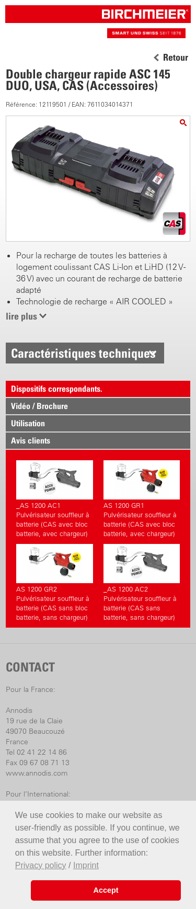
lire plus (21, 316)
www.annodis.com (36, 773)
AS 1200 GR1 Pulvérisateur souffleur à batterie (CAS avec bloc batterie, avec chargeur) (141, 499)
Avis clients (30, 440)
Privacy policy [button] (40, 865)
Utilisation (28, 423)
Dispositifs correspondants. (56, 388)
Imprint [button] (86, 865)
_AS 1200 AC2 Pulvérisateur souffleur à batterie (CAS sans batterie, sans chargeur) (141, 582)
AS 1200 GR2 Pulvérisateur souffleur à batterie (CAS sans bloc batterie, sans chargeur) (54, 582)
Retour (175, 57)
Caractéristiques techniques (83, 353)
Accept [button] (106, 890)
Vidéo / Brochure (39, 406)
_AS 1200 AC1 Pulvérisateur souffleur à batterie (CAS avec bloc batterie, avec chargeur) (54, 499)
